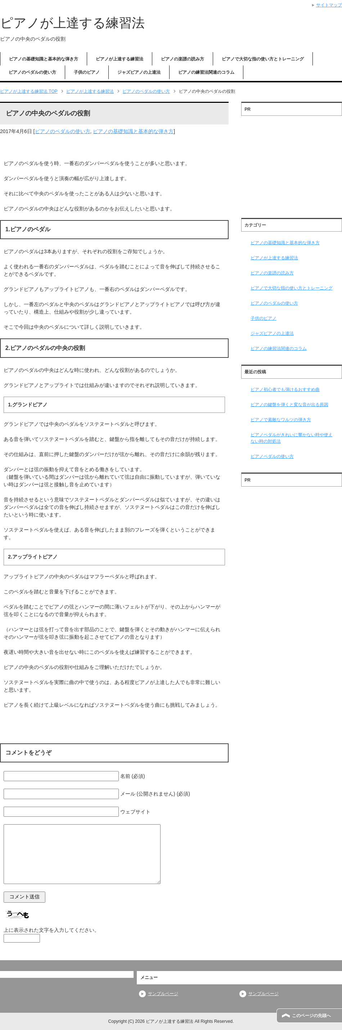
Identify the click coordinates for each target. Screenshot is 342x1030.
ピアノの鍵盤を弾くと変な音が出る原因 (289, 404)
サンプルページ (163, 993)
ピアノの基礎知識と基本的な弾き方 (43, 58)
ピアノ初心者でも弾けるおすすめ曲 (285, 389)
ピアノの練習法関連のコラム (206, 72)
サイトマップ (329, 5)
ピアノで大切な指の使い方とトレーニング (263, 58)
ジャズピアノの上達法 (139, 72)
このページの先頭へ (311, 1015)
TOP (29, 91)
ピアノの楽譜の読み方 (182, 58)
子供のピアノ (87, 72)
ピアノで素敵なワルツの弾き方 (281, 419)
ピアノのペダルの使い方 (32, 72)
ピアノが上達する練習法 (72, 22)
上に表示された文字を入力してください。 (51, 930)
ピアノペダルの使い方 (272, 456)
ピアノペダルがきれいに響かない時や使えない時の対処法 (292, 438)
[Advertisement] (291, 164)
